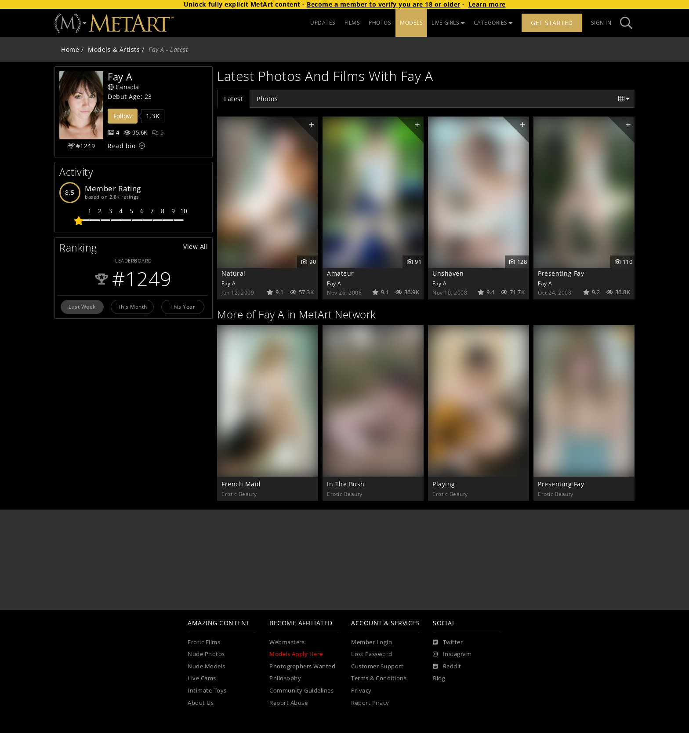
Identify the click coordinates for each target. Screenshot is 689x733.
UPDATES (323, 22)
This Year (183, 306)
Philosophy (285, 678)
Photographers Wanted (302, 666)
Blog (439, 678)
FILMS (352, 22)
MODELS (411, 22)
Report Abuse (288, 703)
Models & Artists (114, 49)
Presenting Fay (561, 273)
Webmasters (287, 642)
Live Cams (202, 678)
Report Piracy (370, 703)
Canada (123, 87)
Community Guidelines (301, 690)
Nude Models (206, 666)
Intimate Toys (207, 690)
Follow (122, 116)
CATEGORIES (493, 22)
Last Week (82, 306)
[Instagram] (452, 654)
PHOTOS (380, 22)
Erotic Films (204, 642)
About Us (201, 703)
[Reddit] (447, 667)
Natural (233, 273)
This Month (132, 306)
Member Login (371, 642)
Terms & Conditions (378, 678)
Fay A (228, 283)
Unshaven (448, 273)
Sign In (601, 22)
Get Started (552, 22)
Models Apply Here (296, 654)
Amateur (340, 273)
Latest (233, 99)
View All (195, 246)
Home (70, 49)
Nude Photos (206, 654)
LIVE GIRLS (448, 22)
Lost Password (371, 654)
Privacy (361, 690)
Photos (267, 99)
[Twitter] (448, 642)
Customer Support (377, 666)
